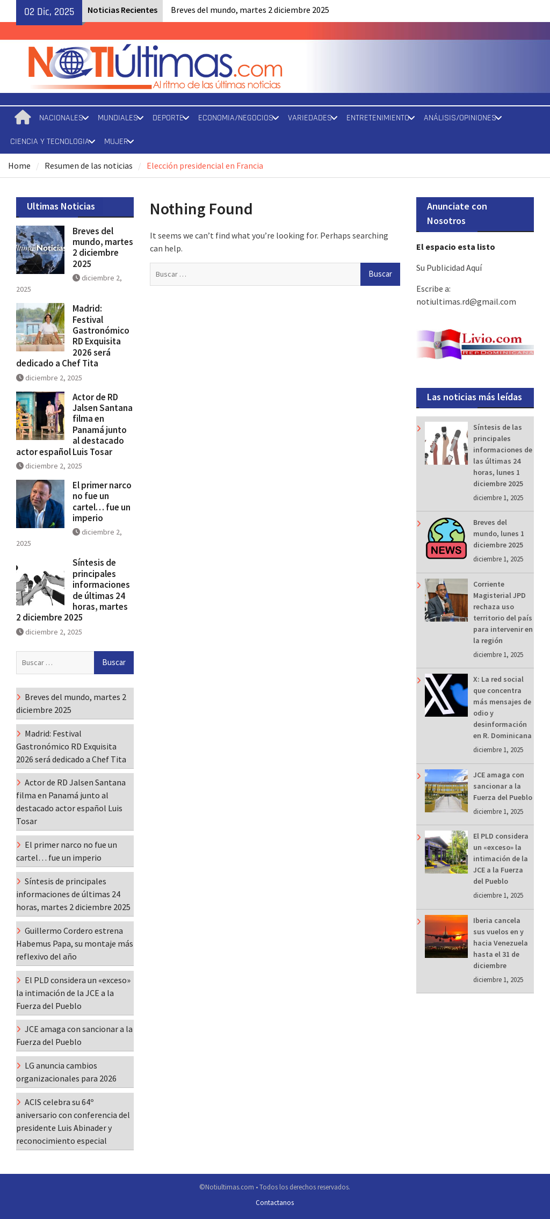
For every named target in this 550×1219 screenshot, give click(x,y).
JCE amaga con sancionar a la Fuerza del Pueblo (502, 786)
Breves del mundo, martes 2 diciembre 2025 (250, 9)
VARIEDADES (310, 118)
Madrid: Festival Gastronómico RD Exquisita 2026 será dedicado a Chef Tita (72, 335)
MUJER (116, 141)
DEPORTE (168, 118)
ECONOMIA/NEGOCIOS (235, 118)
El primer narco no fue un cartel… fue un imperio (102, 501)
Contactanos (275, 1202)
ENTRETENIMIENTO (377, 118)
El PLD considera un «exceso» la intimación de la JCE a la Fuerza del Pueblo (501, 858)
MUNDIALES (118, 118)
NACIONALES (61, 118)
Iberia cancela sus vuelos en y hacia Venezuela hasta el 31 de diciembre (500, 942)
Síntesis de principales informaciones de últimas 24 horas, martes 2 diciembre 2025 (73, 590)
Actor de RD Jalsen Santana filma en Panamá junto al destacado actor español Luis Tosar (74, 424)
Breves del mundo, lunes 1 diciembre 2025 (498, 533)
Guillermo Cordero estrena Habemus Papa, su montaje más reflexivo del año (74, 943)
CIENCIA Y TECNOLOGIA (50, 141)
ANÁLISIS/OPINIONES (460, 118)
